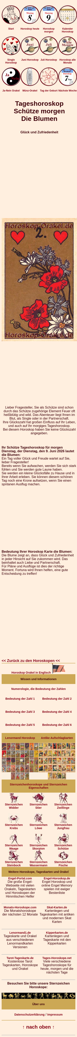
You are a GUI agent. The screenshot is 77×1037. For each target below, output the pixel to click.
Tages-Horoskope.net (56, 958)
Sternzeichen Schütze (63, 845)
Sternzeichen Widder (14, 804)
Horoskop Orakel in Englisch (38, 672)
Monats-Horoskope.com (20, 907)
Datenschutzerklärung (29, 1014)
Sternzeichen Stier (38, 804)
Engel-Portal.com (20, 878)
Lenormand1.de (20, 932)
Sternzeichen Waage (14, 845)
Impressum (55, 1014)
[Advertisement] (38, 176)
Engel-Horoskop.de (57, 878)
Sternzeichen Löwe (38, 825)
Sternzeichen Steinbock (14, 862)
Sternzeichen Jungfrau (63, 825)
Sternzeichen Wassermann (38, 862)
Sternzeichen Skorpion (38, 845)
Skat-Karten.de (57, 907)
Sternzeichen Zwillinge (63, 804)
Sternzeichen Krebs (14, 825)
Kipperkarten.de (57, 932)
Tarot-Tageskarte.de (20, 958)
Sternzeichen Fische (63, 862)
